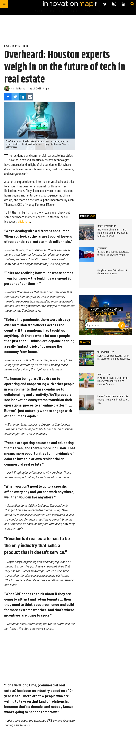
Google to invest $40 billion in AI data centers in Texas (112, 272)
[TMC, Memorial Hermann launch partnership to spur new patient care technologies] (86, 232)
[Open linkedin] (123, 4)
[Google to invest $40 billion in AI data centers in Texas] (86, 276)
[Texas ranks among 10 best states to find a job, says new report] (86, 254)
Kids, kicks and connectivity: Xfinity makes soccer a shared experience (113, 357)
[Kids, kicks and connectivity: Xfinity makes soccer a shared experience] (86, 358)
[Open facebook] (95, 4)
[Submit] (132, 4)
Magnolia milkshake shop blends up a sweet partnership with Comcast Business (112, 381)
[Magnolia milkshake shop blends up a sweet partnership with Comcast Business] (86, 380)
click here (24, 221)
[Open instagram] (114, 4)
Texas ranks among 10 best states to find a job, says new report (113, 253)
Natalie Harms (18, 88)
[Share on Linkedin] (22, 96)
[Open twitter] (105, 4)
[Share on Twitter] (15, 96)
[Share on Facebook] (8, 96)
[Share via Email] (29, 96)
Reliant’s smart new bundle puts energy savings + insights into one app (113, 400)
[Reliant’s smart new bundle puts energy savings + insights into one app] (86, 402)
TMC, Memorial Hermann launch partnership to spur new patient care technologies (112, 233)
